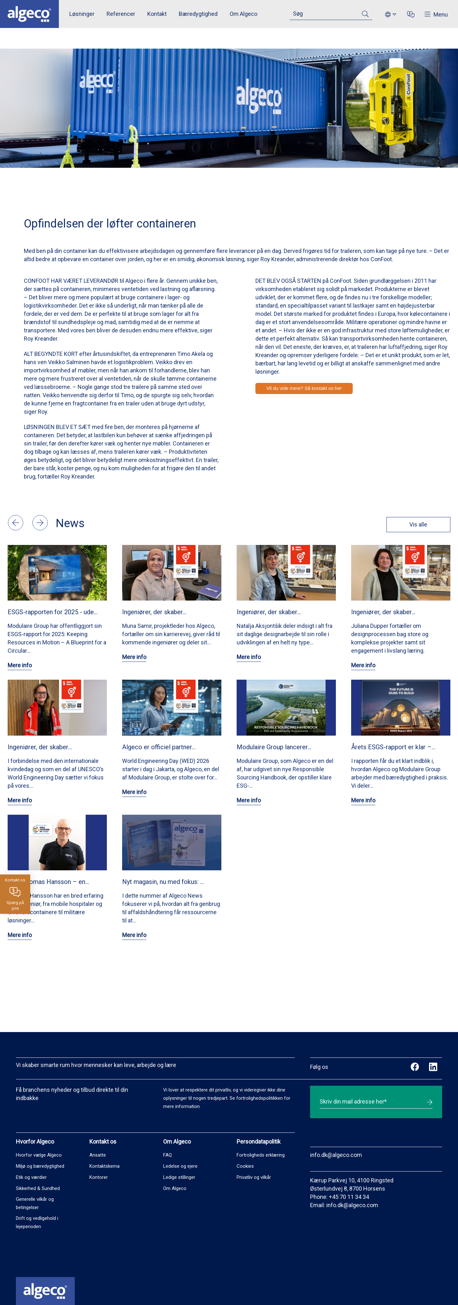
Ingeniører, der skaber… (154, 612)
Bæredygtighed (198, 13)
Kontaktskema (104, 1166)
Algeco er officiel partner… (159, 747)
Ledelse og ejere (180, 1166)
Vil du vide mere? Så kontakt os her (304, 388)
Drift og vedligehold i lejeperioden (37, 1222)
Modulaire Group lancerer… (274, 747)
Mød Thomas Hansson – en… (48, 882)
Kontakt (157, 13)
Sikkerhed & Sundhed (38, 1188)
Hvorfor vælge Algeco (39, 1155)
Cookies (245, 1166)
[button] (16, 528)
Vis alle (416, 524)
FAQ (167, 1155)
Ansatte (97, 1155)
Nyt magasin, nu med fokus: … (163, 882)
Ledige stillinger (179, 1177)
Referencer (121, 13)
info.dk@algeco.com (336, 1155)
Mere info (20, 665)
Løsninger (81, 13)
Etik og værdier (31, 1177)
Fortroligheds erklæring (261, 1155)
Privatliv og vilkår (254, 1177)
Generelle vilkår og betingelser (35, 1203)
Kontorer (98, 1177)
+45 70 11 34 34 (349, 1196)
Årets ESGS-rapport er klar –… (393, 747)
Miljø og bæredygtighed (40, 1166)
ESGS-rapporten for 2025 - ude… (53, 612)
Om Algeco (243, 13)
